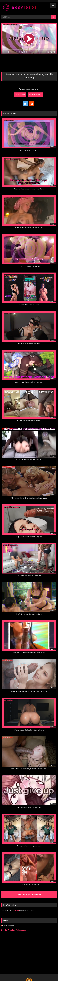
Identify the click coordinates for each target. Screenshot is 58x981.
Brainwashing (35, 94)
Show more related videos (29, 895)
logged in (15, 910)
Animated (20, 94)
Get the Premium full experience (14, 930)
